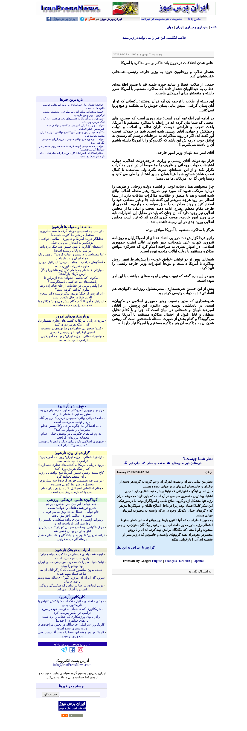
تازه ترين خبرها (71, 100)
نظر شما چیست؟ (197, 458)
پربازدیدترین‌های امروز (72, 316)
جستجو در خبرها (71, 686)
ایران (179, 27)
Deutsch (184, 561)
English (157, 561)
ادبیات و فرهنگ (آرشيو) (72, 550)
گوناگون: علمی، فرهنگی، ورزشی (72, 500)
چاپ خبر (132, 463)
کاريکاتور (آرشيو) (72, 597)
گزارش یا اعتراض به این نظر (135, 547)
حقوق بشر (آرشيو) (72, 406)
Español (197, 561)
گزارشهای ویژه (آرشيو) (72, 453)
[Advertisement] (72, 63)
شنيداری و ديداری (196, 27)
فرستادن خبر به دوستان (183, 463)
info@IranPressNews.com (72, 665)
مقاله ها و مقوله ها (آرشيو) (72, 227)
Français (171, 561)
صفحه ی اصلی (153, 463)
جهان (170, 27)
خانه (214, 27)
